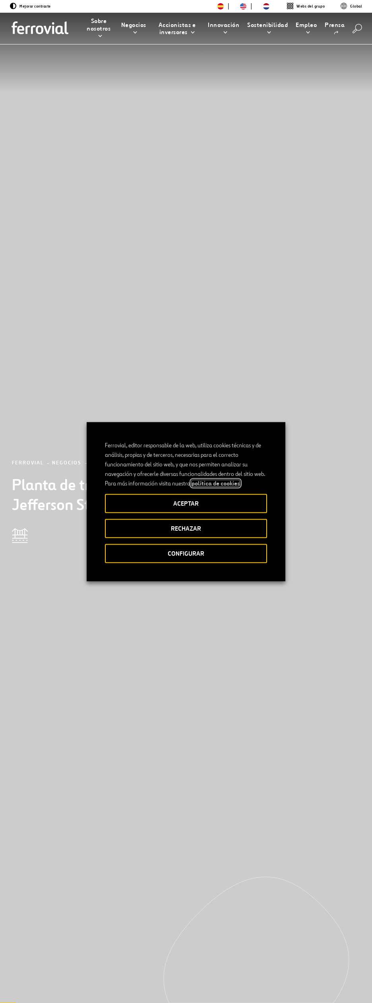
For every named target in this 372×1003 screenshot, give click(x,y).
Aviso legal (185, 984)
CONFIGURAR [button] (186, 553)
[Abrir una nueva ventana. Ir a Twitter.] (20, 978)
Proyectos (107, 105)
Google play (336, 952)
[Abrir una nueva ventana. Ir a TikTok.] (78, 978)
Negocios (66, 105)
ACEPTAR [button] (186, 503)
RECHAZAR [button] (186, 528)
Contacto (91, 952)
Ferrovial (28, 105)
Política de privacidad (227, 984)
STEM (167, 952)
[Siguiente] (88, 853)
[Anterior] (25, 853)
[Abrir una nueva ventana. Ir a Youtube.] (25, 988)
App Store (295, 952)
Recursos (28, 952)
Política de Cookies (281, 984)
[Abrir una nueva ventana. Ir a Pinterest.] (92, 978)
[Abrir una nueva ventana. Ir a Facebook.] (49, 978)
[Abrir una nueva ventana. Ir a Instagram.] (63, 978)
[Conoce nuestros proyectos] (73, 754)
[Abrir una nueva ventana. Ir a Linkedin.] (35, 978)
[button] (98, 28)
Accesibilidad (146, 981)
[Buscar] (357, 28)
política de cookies (216, 483)
